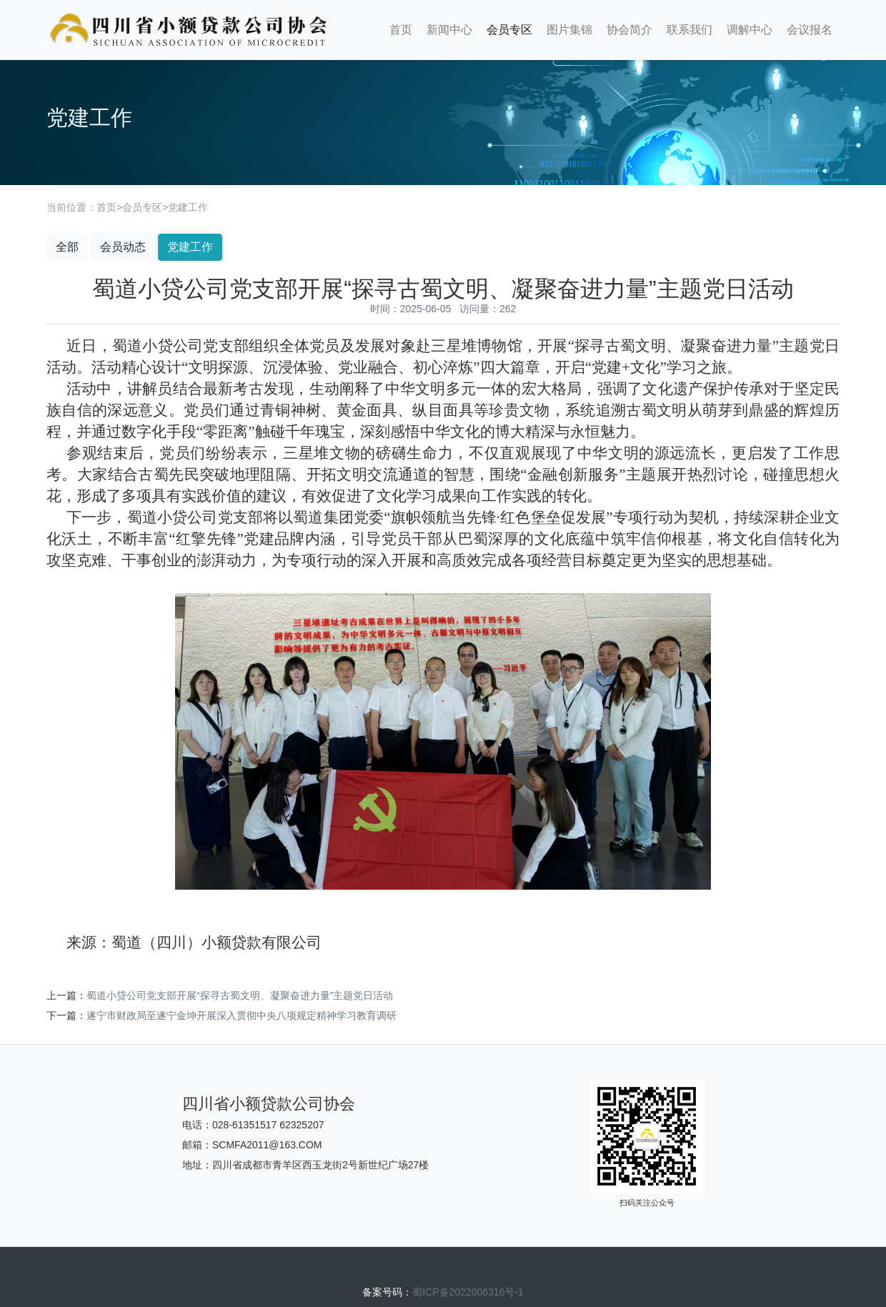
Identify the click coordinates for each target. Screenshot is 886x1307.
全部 (67, 247)
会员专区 (509, 30)
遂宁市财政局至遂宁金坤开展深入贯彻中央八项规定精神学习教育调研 (241, 1015)
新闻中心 (449, 30)
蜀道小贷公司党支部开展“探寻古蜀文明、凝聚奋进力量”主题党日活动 (239, 995)
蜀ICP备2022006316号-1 (468, 1292)
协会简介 (629, 30)
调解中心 (749, 30)
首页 (400, 30)
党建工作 (188, 207)
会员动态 (123, 247)
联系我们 (689, 30)
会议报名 (809, 30)
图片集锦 (569, 30)
